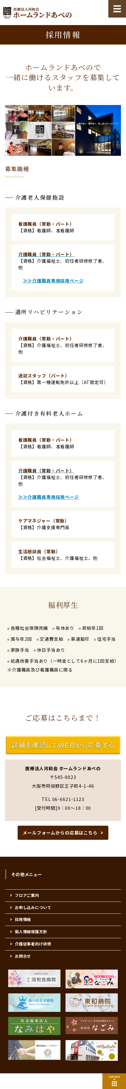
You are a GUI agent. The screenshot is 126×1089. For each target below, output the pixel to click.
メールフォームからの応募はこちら (60, 832)
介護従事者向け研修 (33, 944)
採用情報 (23, 919)
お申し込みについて (33, 907)
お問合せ (23, 956)
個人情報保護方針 (31, 931)
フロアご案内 (27, 895)
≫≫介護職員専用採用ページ (53, 280)
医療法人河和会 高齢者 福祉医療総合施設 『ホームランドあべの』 (37, 12)
